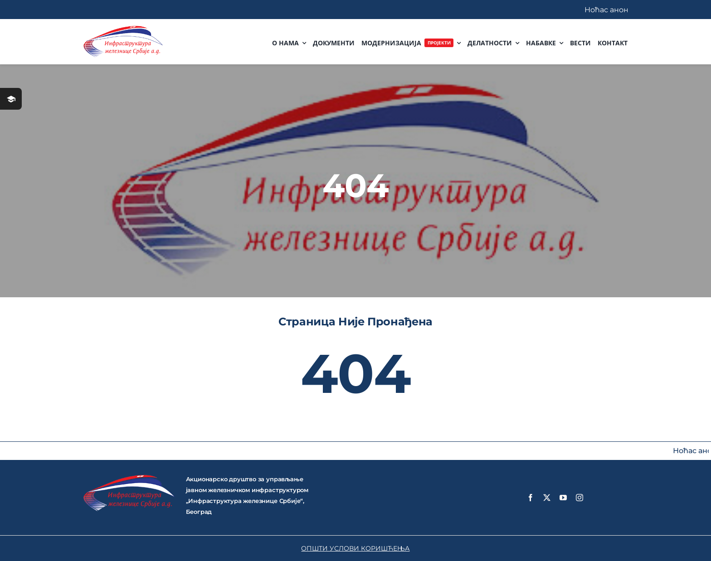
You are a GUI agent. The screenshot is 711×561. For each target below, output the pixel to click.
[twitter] (546, 497)
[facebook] (530, 497)
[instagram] (579, 497)
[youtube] (563, 497)
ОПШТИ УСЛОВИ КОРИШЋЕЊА (355, 548)
